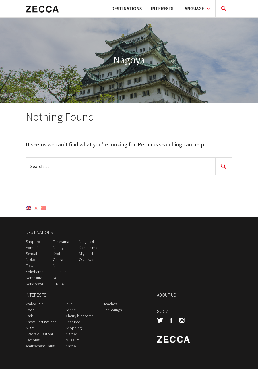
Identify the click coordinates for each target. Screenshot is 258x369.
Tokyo (31, 265)
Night (30, 328)
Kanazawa (34, 283)
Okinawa (86, 259)
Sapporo (33, 241)
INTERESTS (162, 8)
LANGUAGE (193, 8)
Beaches (110, 303)
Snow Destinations (41, 321)
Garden (72, 334)
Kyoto (58, 253)
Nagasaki (86, 241)
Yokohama (34, 271)
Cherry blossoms (79, 315)
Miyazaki (86, 253)
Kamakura (34, 277)
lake (69, 303)
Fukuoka (60, 283)
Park (29, 315)
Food (30, 309)
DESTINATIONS (126, 8)
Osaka (58, 259)
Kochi (57, 277)
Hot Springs (112, 309)
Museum (72, 340)
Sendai (31, 253)
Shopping (74, 328)
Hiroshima (61, 271)
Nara (57, 265)
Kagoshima (88, 247)
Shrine (71, 309)
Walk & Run (35, 303)
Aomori (32, 247)
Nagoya (59, 247)
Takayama (61, 241)
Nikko (30, 259)
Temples (33, 340)
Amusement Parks (40, 346)
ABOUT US (166, 295)
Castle (71, 346)
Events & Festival (39, 334)
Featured (73, 321)
